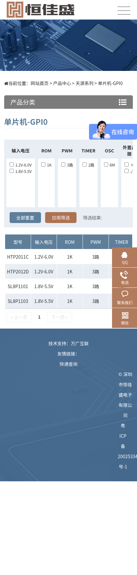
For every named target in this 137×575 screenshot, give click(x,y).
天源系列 (84, 83)
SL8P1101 (18, 286)
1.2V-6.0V (21, 164)
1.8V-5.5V (21, 171)
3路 (67, 164)
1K (46, 164)
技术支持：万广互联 (68, 343)
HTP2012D (18, 271)
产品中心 (62, 83)
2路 (88, 164)
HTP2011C (17, 256)
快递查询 (68, 364)
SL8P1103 (18, 301)
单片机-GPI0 (110, 83)
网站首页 (40, 83)
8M (109, 164)
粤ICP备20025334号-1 (125, 446)
